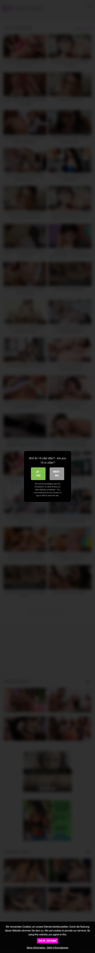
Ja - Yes (38, 473)
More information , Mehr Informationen (47, 947)
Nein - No (57, 473)
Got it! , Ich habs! (48, 940)
